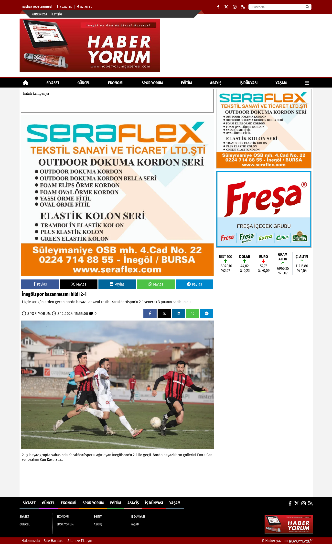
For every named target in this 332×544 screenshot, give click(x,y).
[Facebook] (218, 7)
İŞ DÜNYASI (248, 82)
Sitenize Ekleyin (79, 540)
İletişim (57, 14)
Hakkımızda (39, 14)
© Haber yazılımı (287, 540)
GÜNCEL (83, 82)
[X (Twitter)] (226, 7)
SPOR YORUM (152, 82)
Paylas (40, 284)
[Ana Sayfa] (26, 83)
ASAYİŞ (215, 82)
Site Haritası (54, 540)
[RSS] (243, 7)
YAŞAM (281, 82)
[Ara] (307, 7)
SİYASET (52, 82)
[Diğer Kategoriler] (307, 83)
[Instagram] (234, 7)
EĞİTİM (186, 82)
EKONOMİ (115, 82)
